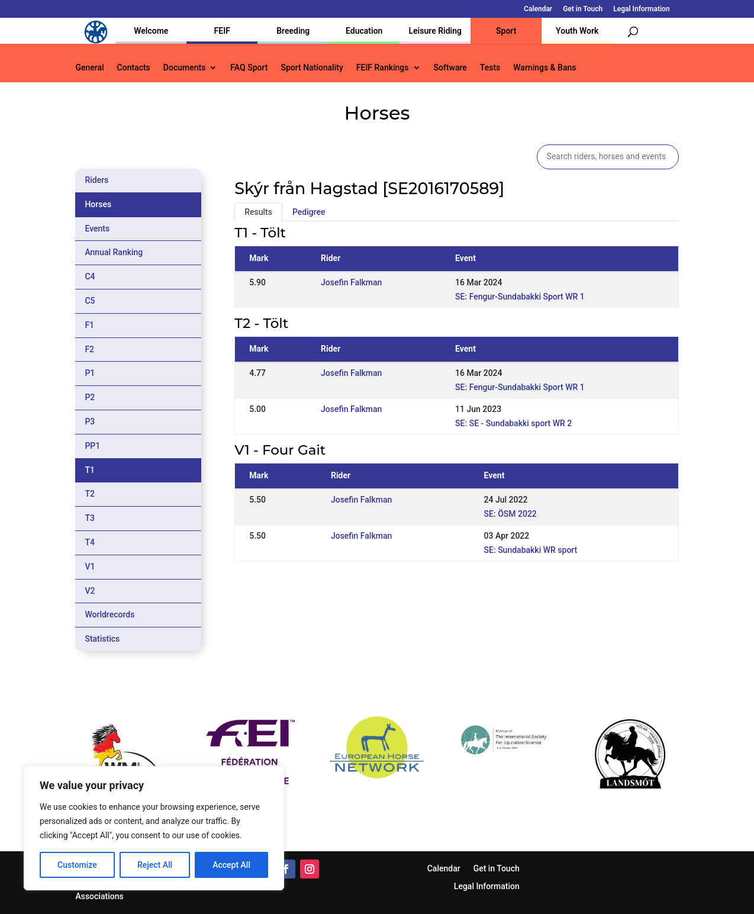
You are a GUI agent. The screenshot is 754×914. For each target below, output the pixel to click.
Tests (490, 67)
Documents (184, 67)
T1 (90, 470)
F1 (89, 325)
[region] (154, 828)
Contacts (133, 67)
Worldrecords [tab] (109, 614)
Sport (506, 31)
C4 (90, 276)
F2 (89, 349)
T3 (90, 518)
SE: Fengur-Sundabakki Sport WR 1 (520, 296)
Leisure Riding (435, 31)
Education (364, 31)
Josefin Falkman (351, 282)
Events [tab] (97, 228)
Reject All (154, 865)
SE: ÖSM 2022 (510, 514)
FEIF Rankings (382, 67)
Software (450, 67)
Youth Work (577, 31)
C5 (90, 300)
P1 (90, 373)
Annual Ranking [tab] (114, 252)
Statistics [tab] (102, 638)
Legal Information (641, 9)
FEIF (222, 31)
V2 (90, 591)
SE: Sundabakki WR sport (531, 550)
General (89, 67)
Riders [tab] (96, 180)
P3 (90, 421)
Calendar (538, 9)
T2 (90, 493)
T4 (90, 542)
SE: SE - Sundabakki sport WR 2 (513, 423)
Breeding (293, 31)
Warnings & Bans (544, 67)
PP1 (92, 445)
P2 (90, 397)
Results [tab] (258, 212)
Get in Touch (582, 9)
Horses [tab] (98, 204)
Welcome (151, 31)
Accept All (231, 865)
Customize (77, 865)
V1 (90, 566)
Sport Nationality (312, 67)
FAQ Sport (249, 67)
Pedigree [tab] (309, 212)
